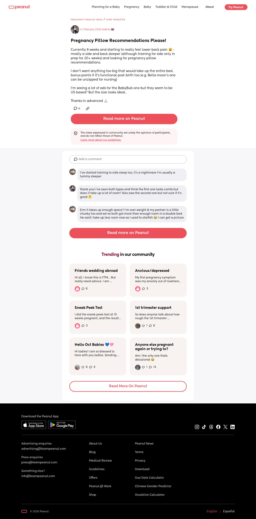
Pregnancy (131, 7)
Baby (147, 7)
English (212, 511)
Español (229, 511)
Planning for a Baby (106, 7)
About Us (95, 443)
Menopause (190, 7)
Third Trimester (115, 20)
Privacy (140, 460)
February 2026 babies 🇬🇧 (98, 29)
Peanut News (144, 443)
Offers (93, 478)
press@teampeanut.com (39, 462)
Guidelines (97, 469)
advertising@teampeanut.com (43, 449)
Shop (92, 495)
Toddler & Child (166, 7)
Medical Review (100, 460)
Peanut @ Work (100, 486)
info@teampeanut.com (38, 476)
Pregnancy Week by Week (87, 20)
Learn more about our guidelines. (101, 140)
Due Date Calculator (149, 478)
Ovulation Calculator (150, 495)
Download (142, 469)
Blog (92, 452)
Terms (139, 452)
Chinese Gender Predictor (153, 486)
